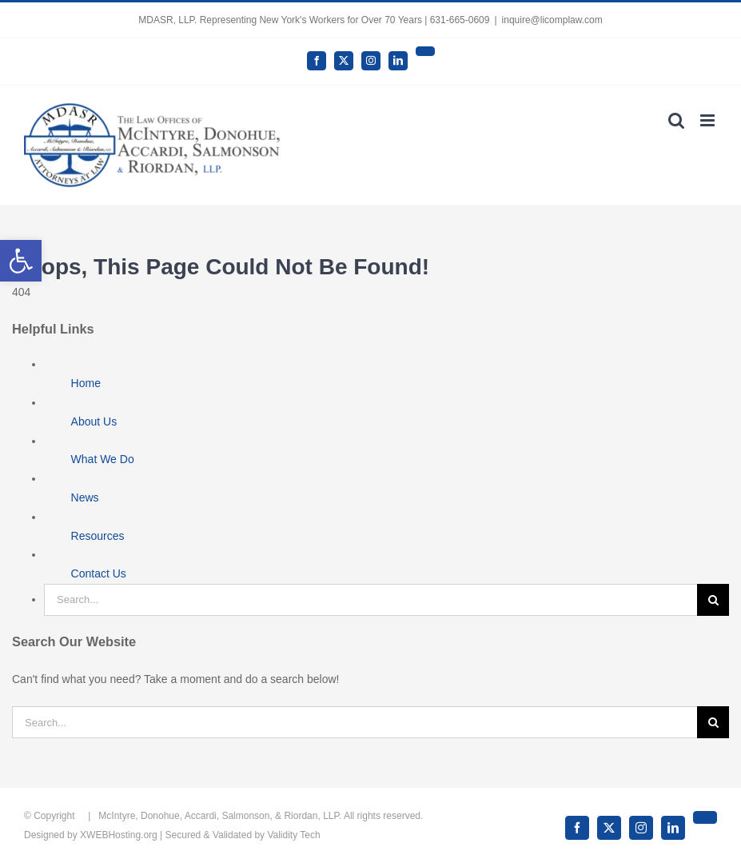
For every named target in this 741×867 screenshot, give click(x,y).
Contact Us (98, 573)
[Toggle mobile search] (676, 120)
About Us (94, 421)
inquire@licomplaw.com (552, 20)
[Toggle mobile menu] (708, 120)
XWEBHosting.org (118, 835)
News (85, 497)
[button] (21, 261)
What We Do (102, 459)
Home (86, 383)
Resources (98, 535)
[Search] (713, 600)
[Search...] (370, 600)
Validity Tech (293, 835)
